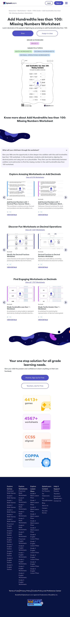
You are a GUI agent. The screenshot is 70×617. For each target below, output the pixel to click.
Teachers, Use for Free (35, 386)
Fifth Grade (37, 11)
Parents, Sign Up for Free (35, 378)
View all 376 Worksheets (35, 177)
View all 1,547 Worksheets (35, 230)
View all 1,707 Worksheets (35, 282)
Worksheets (22, 11)
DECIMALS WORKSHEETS (44, 51)
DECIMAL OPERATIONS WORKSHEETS (34, 55)
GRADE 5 (34, 43)
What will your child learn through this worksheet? (34, 150)
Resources (12, 11)
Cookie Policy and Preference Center (46, 591)
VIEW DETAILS (12, 215)
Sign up (58, 3)
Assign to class (47, 33)
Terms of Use (14, 591)
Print (23, 33)
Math (29, 11)
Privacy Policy (25, 591)
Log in (49, 3)
